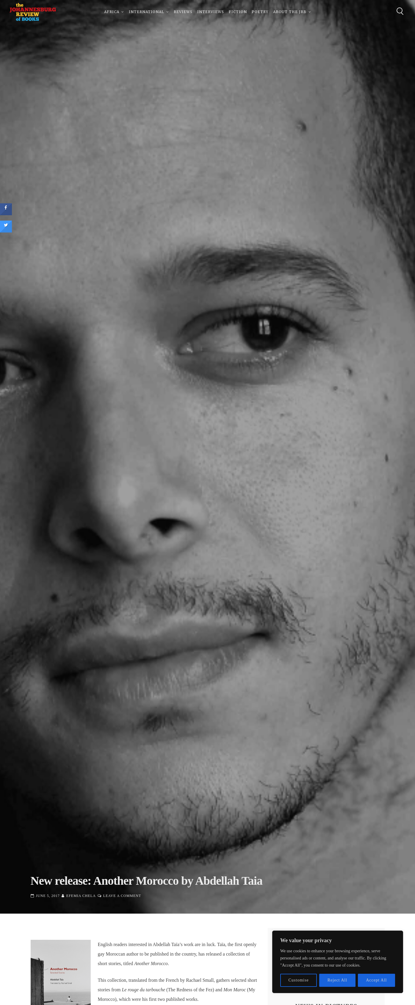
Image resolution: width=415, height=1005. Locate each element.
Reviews (183, 12)
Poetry (260, 12)
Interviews (210, 12)
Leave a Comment (122, 896)
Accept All (376, 980)
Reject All (337, 980)
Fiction (238, 12)
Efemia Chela (81, 896)
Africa (111, 12)
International (146, 12)
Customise (299, 980)
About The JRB (289, 12)
